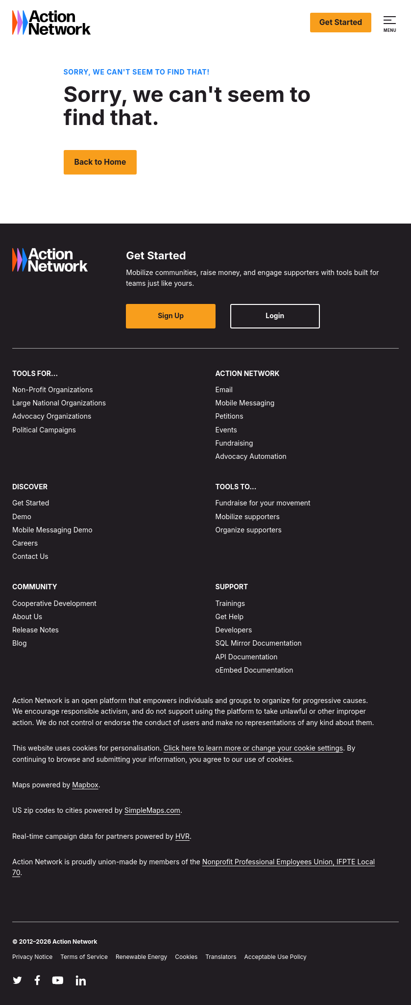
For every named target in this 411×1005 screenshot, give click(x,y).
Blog (19, 643)
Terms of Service (84, 956)
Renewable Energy (141, 956)
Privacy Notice (32, 956)
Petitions (229, 416)
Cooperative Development (54, 603)
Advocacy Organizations (51, 416)
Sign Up (168, 315)
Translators (220, 956)
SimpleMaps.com (152, 810)
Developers (234, 630)
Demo (21, 516)
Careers (25, 543)
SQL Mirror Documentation (259, 643)
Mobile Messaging (245, 403)
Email (224, 389)
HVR (182, 835)
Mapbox (85, 784)
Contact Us (30, 556)
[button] (391, 22)
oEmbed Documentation (254, 669)
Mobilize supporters (248, 516)
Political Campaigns (44, 429)
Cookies (186, 956)
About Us (27, 616)
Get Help (230, 616)
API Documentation (247, 656)
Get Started (341, 22)
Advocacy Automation (251, 456)
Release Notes (35, 630)
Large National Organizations (59, 403)
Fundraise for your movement (263, 503)
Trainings (230, 603)
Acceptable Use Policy (275, 956)
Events (226, 429)
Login (261, 315)
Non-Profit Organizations (52, 389)
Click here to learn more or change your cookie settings (253, 748)
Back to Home (100, 162)
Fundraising (234, 442)
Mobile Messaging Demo (52, 530)
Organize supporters (249, 530)
